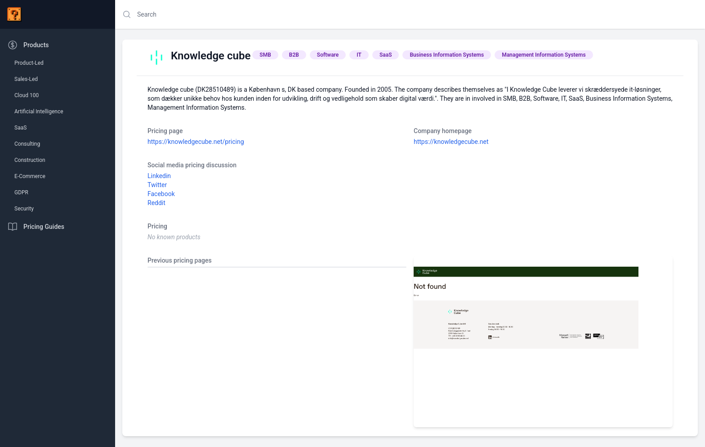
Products (28, 45)
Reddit (156, 202)
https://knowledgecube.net (451, 141)
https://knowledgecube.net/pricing (195, 141)
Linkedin (159, 175)
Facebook (161, 193)
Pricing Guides (35, 226)
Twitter (157, 184)
